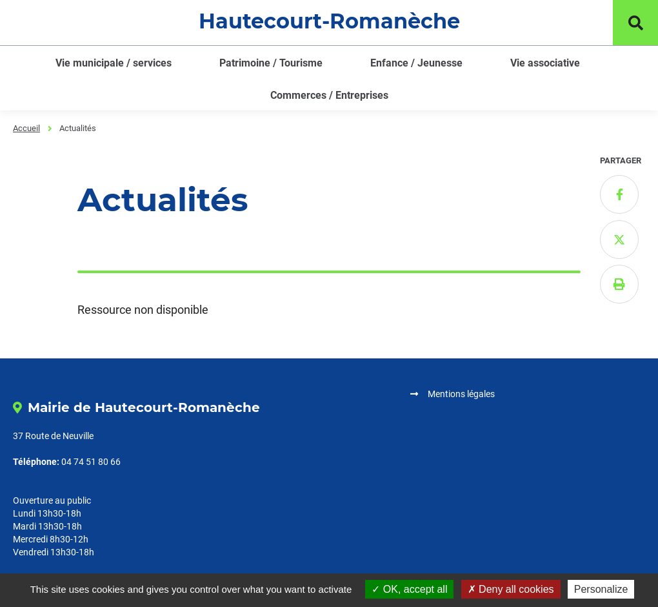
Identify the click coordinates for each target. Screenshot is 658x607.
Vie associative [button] (545, 63)
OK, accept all (409, 589)
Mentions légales (461, 394)
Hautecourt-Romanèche (329, 21)
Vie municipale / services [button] (113, 63)
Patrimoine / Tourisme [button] (271, 63)
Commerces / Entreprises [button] (329, 95)
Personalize (601, 589)
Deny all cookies (511, 589)
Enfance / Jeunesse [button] (416, 63)
